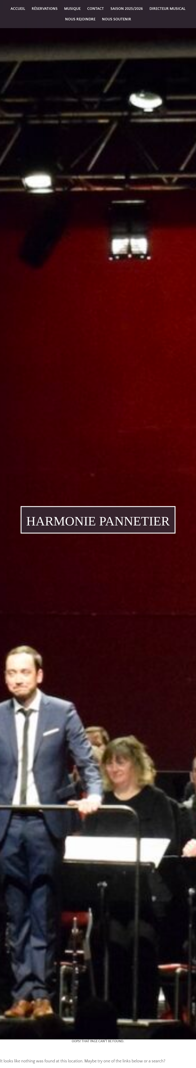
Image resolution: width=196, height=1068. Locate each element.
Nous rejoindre (80, 19)
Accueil (18, 9)
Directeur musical (167, 9)
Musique (72, 9)
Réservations (45, 9)
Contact (95, 9)
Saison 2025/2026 (126, 9)
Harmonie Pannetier (98, 521)
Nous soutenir (116, 19)
